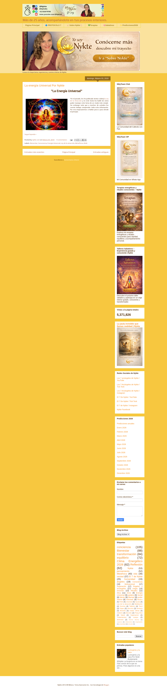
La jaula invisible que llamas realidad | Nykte (128, 325)
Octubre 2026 (122, 465)
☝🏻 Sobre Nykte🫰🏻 (74, 25)
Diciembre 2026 (123, 473)
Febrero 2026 (122, 432)
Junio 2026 (121, 448)
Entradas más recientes (34, 152)
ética (119, 593)
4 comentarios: (62, 140)
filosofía (123, 611)
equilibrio (123, 557)
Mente (122, 597)
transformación (126, 554)
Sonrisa (123, 606)
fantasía (139, 608)
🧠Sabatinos (108, 25)
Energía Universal (53, 143)
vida (135, 574)
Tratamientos (121, 617)
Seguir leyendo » (30, 134)
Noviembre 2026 (123, 469)
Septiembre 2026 (124, 461)
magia (135, 589)
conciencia (124, 547)
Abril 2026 (121, 440)
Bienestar (33, 143)
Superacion (134, 615)
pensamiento (123, 571)
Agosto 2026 (122, 457)
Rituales (134, 591)
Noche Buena (134, 619)
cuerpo (135, 617)
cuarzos (119, 622)
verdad (120, 576)
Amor (129, 593)
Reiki (85, 143)
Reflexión (136, 564)
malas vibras (134, 611)
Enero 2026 (121, 428)
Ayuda (137, 602)
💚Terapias (93, 25)
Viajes (122, 608)
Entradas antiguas (101, 152)
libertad (131, 597)
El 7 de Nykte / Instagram (127, 405)
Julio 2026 (121, 452)
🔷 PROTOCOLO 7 (53, 25)
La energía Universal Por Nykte (44, 85)
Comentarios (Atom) (71, 160)
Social (140, 595)
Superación (121, 586)
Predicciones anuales (125, 424)
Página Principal (32, 25)
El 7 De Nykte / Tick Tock (127, 401)
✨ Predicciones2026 (129, 25)
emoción (120, 591)
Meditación (138, 604)
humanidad (129, 579)
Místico (139, 600)
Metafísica (79, 143)
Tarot (140, 606)
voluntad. (130, 599)
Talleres (132, 606)
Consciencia (42, 143)
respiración (138, 622)
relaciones (128, 622)
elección (130, 608)
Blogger (106, 685)
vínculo (130, 624)
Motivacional (130, 584)
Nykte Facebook (123, 409)
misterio (120, 613)
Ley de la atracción (67, 143)
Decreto (129, 613)
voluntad (129, 602)
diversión (120, 620)
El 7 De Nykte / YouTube (127, 397)
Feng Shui (139, 613)
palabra (131, 595)
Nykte (130, 568)
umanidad (122, 624)
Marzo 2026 (122, 436)
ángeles (121, 581)
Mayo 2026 (121, 444)
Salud (123, 615)
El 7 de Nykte (135, 576)
